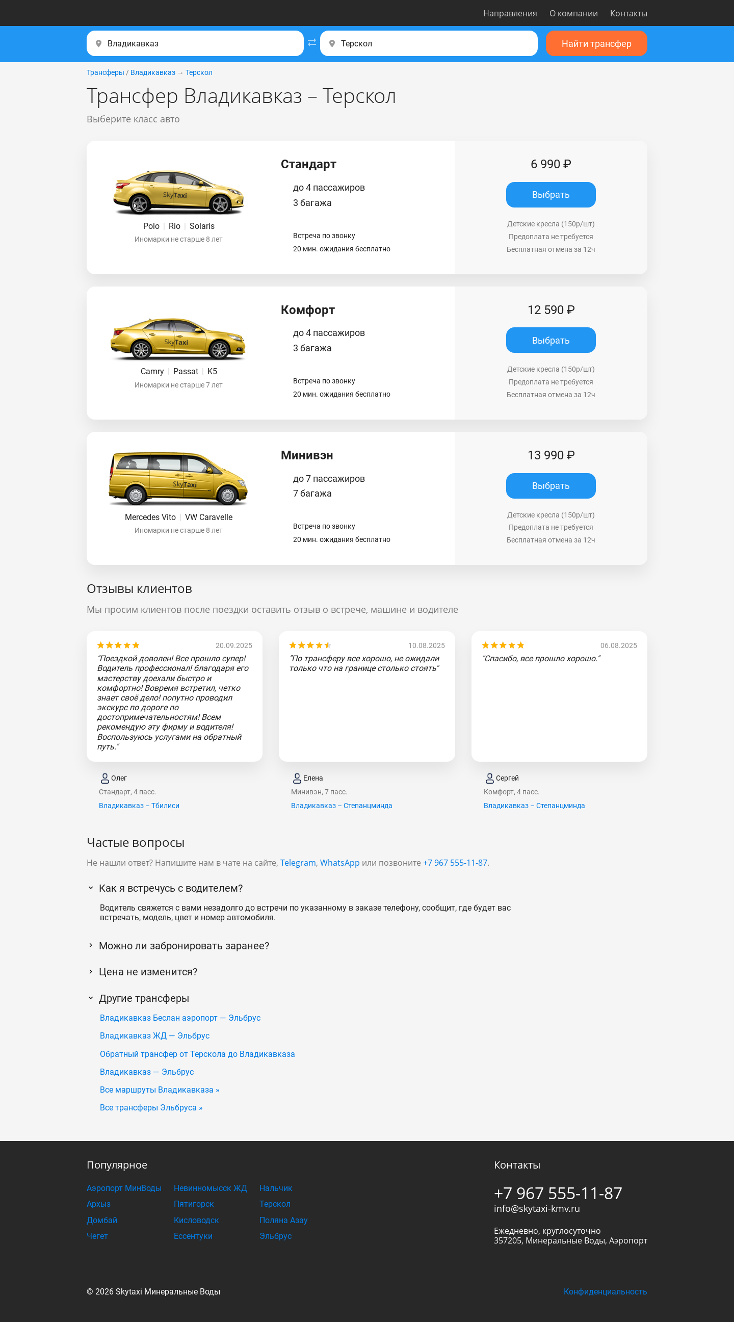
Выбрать (551, 194)
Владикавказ (152, 72)
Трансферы (105, 72)
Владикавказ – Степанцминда (341, 805)
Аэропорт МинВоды (124, 1188)
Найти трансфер (597, 43)
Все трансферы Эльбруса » (151, 1107)
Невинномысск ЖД (210, 1188)
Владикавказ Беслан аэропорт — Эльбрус (180, 1018)
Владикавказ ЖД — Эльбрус (154, 1036)
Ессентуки (193, 1236)
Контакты (628, 13)
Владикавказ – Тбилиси (139, 805)
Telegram (298, 862)
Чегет (97, 1236)
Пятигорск (194, 1204)
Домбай (102, 1220)
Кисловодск (196, 1220)
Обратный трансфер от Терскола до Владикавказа (197, 1054)
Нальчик (276, 1188)
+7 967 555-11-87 (455, 862)
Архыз (99, 1204)
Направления (510, 13)
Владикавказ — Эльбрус (147, 1072)
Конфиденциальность (605, 1292)
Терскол (199, 72)
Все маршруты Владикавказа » (160, 1090)
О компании (573, 13)
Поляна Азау (283, 1220)
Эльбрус (275, 1236)
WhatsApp (340, 862)
